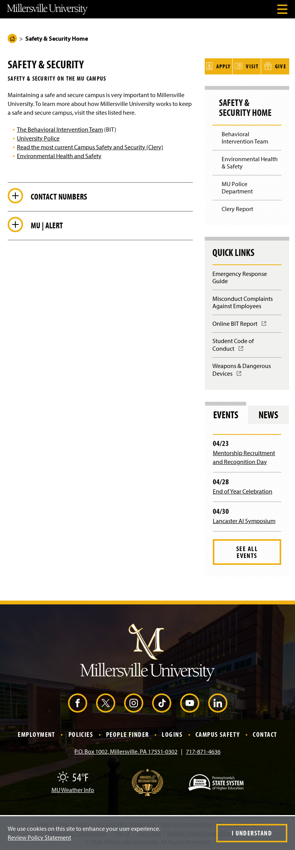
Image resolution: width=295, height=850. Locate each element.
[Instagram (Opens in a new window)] (133, 701)
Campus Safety (218, 733)
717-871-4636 (203, 750)
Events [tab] (225, 413)
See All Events (247, 550)
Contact (265, 733)
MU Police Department (237, 186)
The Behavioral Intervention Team (60, 129)
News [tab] (268, 413)
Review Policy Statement (39, 837)
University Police (38, 138)
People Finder (127, 733)
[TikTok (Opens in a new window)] (161, 701)
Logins (172, 733)
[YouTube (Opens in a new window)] (189, 701)
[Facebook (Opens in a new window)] (77, 701)
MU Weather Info (72, 789)
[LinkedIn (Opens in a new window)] (217, 701)
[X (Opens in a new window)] (105, 701)
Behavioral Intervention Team (245, 136)
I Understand (252, 833)
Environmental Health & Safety (250, 161)
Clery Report (237, 207)
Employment (36, 733)
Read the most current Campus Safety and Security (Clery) (90, 147)
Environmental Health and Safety (59, 156)
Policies (80, 733)
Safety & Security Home (245, 107)
